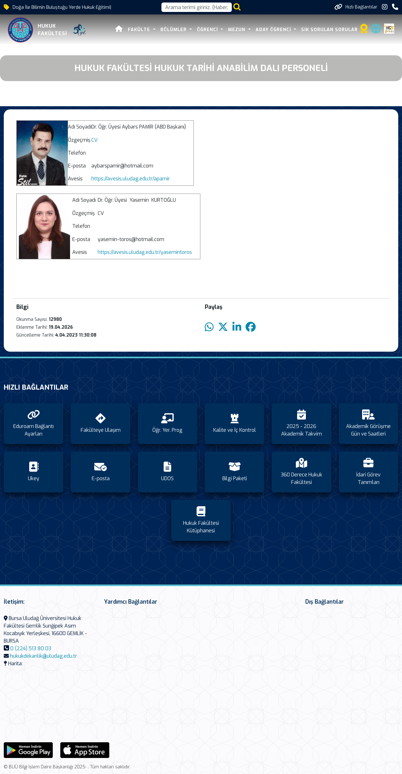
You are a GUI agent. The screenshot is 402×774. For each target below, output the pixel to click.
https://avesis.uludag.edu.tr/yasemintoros (145, 252)
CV (94, 140)
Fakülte (140, 30)
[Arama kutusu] (196, 7)
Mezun (237, 30)
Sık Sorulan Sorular (330, 30)
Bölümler (174, 30)
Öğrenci (208, 30)
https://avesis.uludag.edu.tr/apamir (130, 178)
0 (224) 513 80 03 (30, 648)
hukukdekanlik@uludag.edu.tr (43, 656)
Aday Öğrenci (274, 30)
